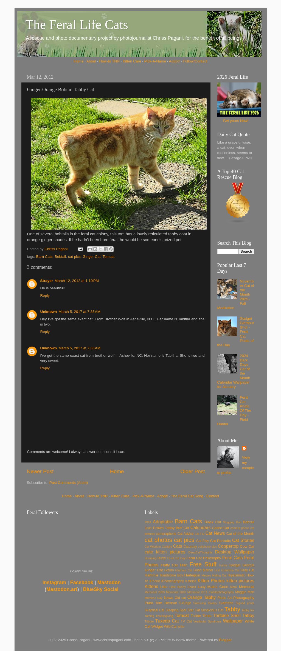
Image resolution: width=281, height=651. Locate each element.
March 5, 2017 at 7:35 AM (79, 312)
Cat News (215, 533)
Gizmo (169, 570)
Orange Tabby (201, 597)
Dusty (162, 558)
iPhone (155, 581)
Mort (251, 592)
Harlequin (192, 575)
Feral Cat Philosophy (203, 558)
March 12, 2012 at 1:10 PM (77, 281)
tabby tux (248, 610)
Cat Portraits (220, 541)
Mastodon (109, 582)
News (168, 598)
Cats (177, 546)
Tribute (149, 621)
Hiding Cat (219, 575)
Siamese (226, 603)
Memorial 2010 (176, 592)
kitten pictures (240, 580)
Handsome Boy (171, 575)
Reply (45, 295)
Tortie (207, 616)
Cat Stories (243, 540)
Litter (164, 587)
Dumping (150, 558)
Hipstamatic (236, 575)
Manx (233, 587)
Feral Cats (232, 557)
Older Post (192, 471)
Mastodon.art (61, 589)
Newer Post (40, 471)
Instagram (54, 582)
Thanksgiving (164, 616)
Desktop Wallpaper (234, 551)
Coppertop (228, 546)
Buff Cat (182, 528)
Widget (157, 626)
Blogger (225, 640)
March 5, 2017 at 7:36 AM (79, 348)
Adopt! (174, 61)
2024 (148, 522)
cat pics (74, 257)
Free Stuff (203, 564)
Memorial (246, 587)
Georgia (248, 565)
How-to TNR (109, 61)
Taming (149, 616)
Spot (182, 610)
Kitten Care (132, 61)
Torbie (196, 616)
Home (79, 61)
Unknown (48, 312)
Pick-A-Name (155, 61)
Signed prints (245, 603)
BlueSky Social (101, 589)
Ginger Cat (91, 257)
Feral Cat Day (176, 558)
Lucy (202, 587)
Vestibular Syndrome (207, 621)
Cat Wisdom (153, 546)
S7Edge (185, 603)
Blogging (228, 522)
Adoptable (163, 521)
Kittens (151, 586)
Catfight (167, 546)
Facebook (81, 582)
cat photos (158, 539)
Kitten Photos (211, 580)
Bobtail (60, 257)
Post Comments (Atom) (68, 483)
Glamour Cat (183, 570)
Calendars (200, 527)
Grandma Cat (230, 570)
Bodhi (148, 528)
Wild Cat (170, 627)
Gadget (234, 565)
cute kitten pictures (165, 551)
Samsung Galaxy (205, 603)
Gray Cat (247, 570)
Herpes (206, 575)
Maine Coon (217, 587)
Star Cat (193, 610)
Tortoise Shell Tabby (233, 615)
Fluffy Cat (169, 565)
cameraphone (166, 534)
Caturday (190, 547)
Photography (243, 598)
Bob (238, 522)
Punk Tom (153, 603)
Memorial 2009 (155, 592)
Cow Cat (247, 546)
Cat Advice (186, 534)
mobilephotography (221, 592)
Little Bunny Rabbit (183, 587)
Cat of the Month (240, 534)
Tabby (232, 609)
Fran (183, 565)
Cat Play (202, 541)
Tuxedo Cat (167, 620)
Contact (212, 496)
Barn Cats (44, 257)
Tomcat (109, 257)
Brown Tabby (164, 528)
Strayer (46, 281)
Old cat (180, 598)
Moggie (240, 592)
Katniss (190, 581)
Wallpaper (233, 620)
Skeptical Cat (154, 610)
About (91, 61)
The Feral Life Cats (77, 24)
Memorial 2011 (197, 592)
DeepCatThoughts (200, 552)
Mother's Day (153, 597)
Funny (223, 565)
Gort (217, 570)
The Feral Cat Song (187, 496)
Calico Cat (220, 528)
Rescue (170, 603)
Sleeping (171, 610)
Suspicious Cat (212, 610)
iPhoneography (172, 581)
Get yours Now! (235, 121)
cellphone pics (207, 546)
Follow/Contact (195, 61)
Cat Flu (199, 533)
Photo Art (225, 598)
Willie (181, 626)
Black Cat (212, 522)
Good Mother (203, 570)
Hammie (151, 575)
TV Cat (186, 621)
